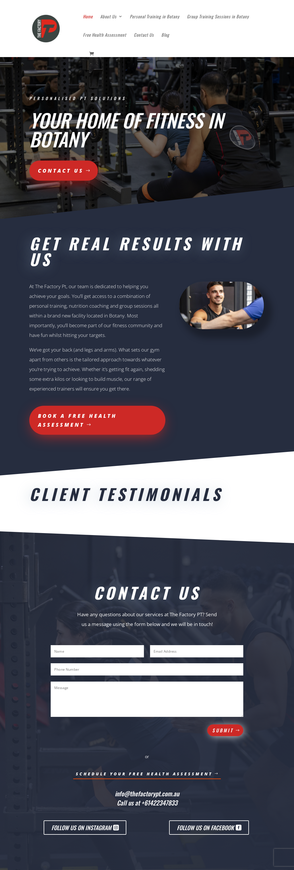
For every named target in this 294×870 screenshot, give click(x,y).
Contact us (61, 170)
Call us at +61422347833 (147, 802)
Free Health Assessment (104, 35)
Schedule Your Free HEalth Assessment (144, 774)
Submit (223, 730)
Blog (165, 35)
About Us (108, 16)
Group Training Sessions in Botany (218, 16)
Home (88, 16)
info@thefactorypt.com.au (147, 793)
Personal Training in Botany (154, 16)
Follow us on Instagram (81, 827)
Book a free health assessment (77, 420)
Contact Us (144, 35)
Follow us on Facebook (205, 827)
